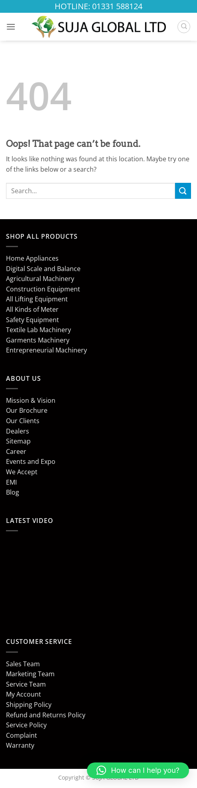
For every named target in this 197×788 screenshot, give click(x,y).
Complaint (21, 735)
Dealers (17, 431)
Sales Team (23, 663)
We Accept (21, 471)
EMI (11, 482)
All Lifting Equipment (37, 299)
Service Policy (26, 725)
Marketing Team (30, 673)
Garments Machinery (37, 340)
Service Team (26, 684)
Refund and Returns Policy (45, 715)
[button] (11, 26)
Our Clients (22, 420)
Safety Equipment (32, 319)
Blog (12, 492)
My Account (23, 694)
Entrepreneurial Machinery (46, 350)
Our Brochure (26, 410)
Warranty (20, 745)
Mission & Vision (30, 400)
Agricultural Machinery (40, 278)
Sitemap (18, 441)
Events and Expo (30, 461)
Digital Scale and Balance (43, 268)
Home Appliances (32, 258)
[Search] (183, 26)
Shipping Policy (28, 704)
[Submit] (183, 190)
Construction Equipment (43, 289)
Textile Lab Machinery (38, 329)
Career (16, 451)
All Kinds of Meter (32, 309)
